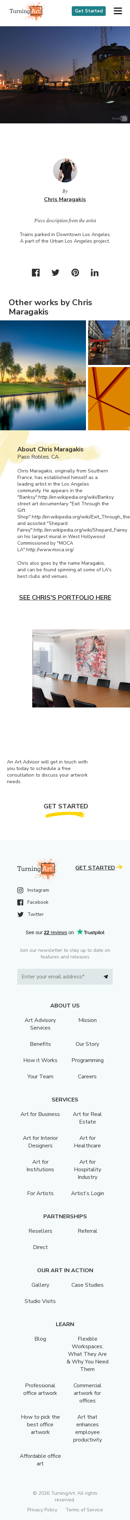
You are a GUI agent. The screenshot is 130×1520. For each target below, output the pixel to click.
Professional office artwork (40, 1389)
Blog (40, 1339)
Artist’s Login (87, 1193)
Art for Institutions (40, 1165)
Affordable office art (40, 1459)
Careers (87, 1076)
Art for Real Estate (87, 1118)
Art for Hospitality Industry (87, 1169)
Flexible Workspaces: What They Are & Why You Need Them (88, 1354)
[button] (118, 11)
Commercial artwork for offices (87, 1393)
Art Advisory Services (40, 1024)
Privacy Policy (42, 1510)
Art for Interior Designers (40, 1142)
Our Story (87, 1044)
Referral (87, 1231)
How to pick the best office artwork (40, 1424)
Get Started (89, 11)
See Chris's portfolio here (65, 597)
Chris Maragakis (65, 199)
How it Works (40, 1060)
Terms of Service (84, 1510)
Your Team (40, 1076)
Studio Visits (40, 1301)
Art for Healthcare (87, 1142)
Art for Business (40, 1114)
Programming (87, 1060)
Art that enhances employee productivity (87, 1428)
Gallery (40, 1285)
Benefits (40, 1044)
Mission (87, 1020)
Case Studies (87, 1285)
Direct (40, 1247)
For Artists (40, 1193)
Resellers (40, 1231)
